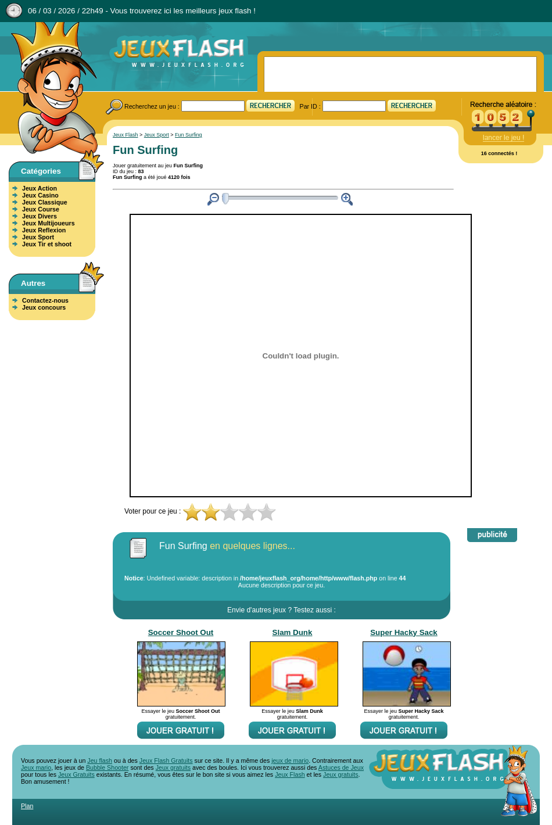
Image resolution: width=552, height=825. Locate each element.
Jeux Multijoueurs (48, 223)
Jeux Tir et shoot (46, 244)
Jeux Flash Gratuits (166, 760)
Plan (27, 805)
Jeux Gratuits (76, 774)
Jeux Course (40, 209)
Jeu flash (99, 760)
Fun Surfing (188, 135)
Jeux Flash (49, 89)
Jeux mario (36, 767)
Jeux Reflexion (44, 230)
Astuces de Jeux (341, 767)
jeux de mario (290, 760)
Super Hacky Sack (404, 632)
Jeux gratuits (173, 767)
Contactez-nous (45, 300)
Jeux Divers (39, 216)
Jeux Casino (40, 195)
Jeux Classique (44, 202)
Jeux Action (39, 188)
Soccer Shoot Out (181, 632)
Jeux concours (44, 307)
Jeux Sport (38, 237)
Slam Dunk (293, 632)
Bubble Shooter (107, 767)
